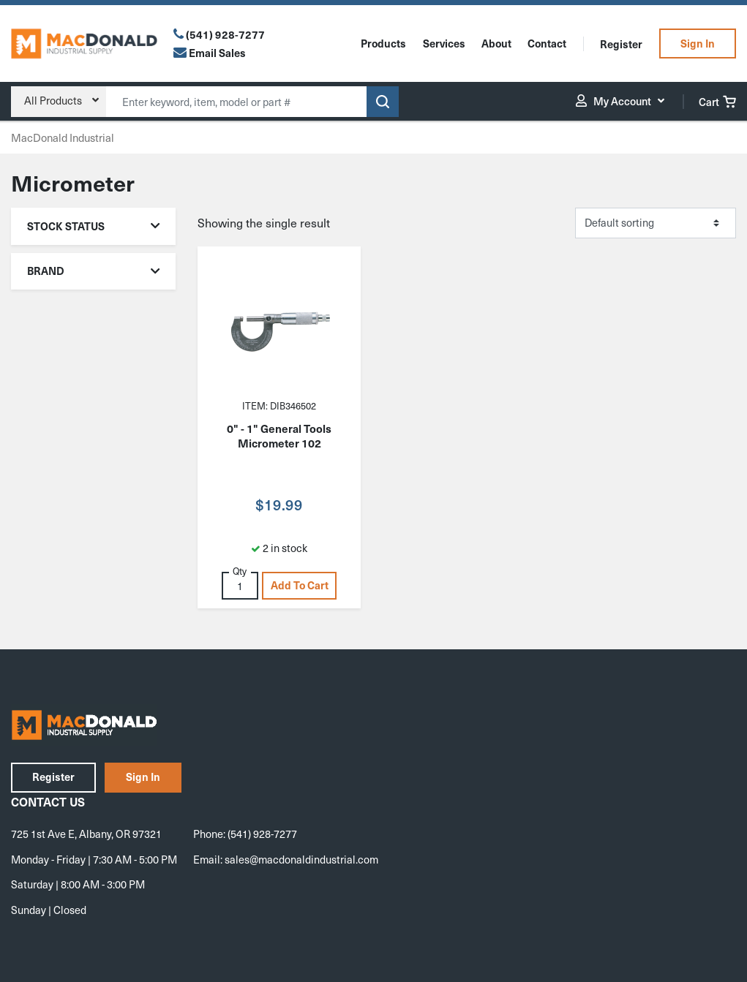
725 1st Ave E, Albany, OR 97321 (86, 833)
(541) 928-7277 (225, 34)
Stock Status (93, 226)
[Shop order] (655, 223)
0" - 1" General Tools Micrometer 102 (279, 435)
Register (621, 44)
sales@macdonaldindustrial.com (301, 859)
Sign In (697, 43)
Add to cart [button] (300, 585)
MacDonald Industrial (62, 137)
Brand (93, 270)
